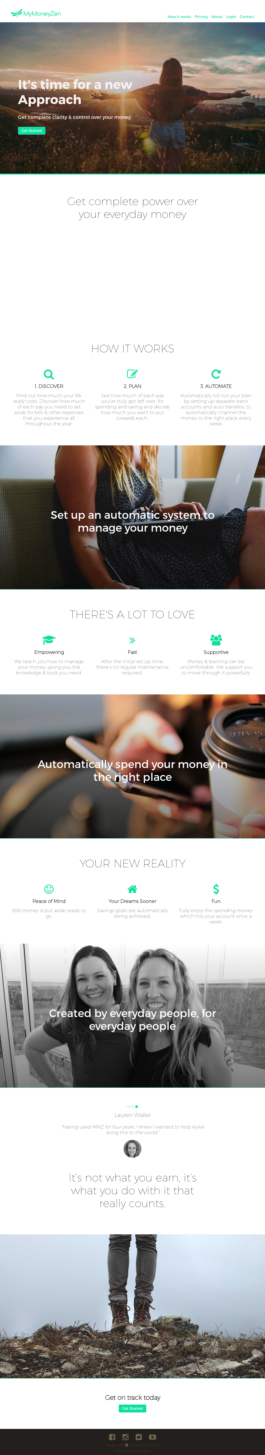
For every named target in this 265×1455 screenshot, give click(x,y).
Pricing (201, 16)
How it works (179, 16)
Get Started (31, 131)
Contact (247, 16)
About (216, 16)
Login (231, 16)
